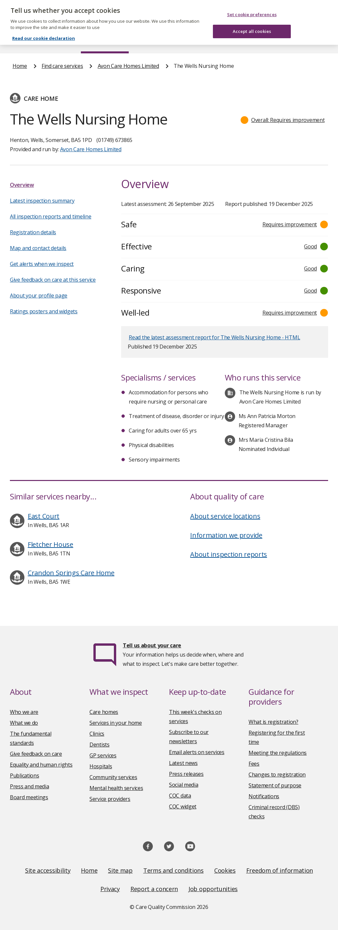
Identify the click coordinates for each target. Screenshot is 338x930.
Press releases (186, 773)
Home (19, 40)
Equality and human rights (41, 764)
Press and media (29, 786)
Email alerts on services (196, 752)
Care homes (103, 712)
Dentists (99, 744)
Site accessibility (48, 870)
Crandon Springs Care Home (71, 572)
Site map (120, 870)
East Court (43, 516)
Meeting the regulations (278, 752)
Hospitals (100, 766)
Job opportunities (213, 889)
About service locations (225, 516)
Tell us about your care (152, 645)
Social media (183, 784)
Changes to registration (277, 774)
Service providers (109, 799)
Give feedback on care (36, 753)
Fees (254, 763)
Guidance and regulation (251, 40)
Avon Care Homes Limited (128, 66)
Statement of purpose (275, 785)
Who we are (24, 712)
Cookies (225, 870)
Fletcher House (50, 544)
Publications (189, 40)
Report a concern (154, 889)
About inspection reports (228, 554)
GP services (103, 755)
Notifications (264, 796)
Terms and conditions (173, 870)
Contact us (312, 40)
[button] (282, 120)
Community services (113, 777)
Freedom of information (279, 870)
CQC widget (182, 806)
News (150, 40)
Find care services (105, 40)
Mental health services (116, 788)
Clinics (96, 733)
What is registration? (273, 721)
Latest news (183, 763)
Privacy (110, 889)
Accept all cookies (252, 21)
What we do (24, 722)
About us (55, 40)
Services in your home (115, 722)
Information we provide (226, 535)
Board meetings (29, 797)
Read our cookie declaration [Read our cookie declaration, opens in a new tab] (43, 29)
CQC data (180, 795)
